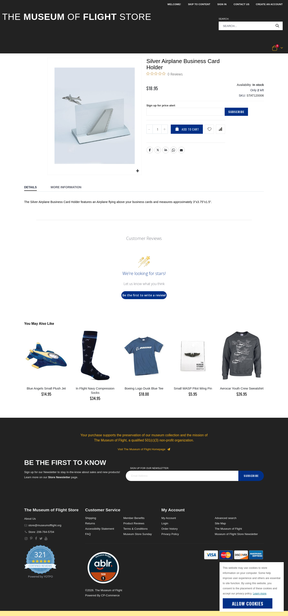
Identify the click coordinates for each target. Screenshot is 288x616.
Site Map (220, 523)
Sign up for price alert (161, 109)
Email (181, 154)
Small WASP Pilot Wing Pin (193, 388)
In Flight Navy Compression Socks (95, 390)
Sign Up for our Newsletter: (149, 468)
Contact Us (241, 4)
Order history (169, 528)
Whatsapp (173, 154)
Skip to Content (199, 4)
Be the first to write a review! (144, 295)
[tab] (33, 187)
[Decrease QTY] (149, 133)
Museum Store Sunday (137, 534)
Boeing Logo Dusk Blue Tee (144, 388)
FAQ (88, 534)
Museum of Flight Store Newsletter (236, 534)
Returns (90, 523)
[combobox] (251, 26)
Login (164, 523)
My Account (168, 518)
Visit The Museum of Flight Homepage (144, 449)
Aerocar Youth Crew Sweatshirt (241, 388)
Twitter (157, 154)
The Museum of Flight (228, 528)
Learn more (259, 593)
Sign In (222, 4)
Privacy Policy (170, 534)
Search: (224, 19)
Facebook (149, 154)
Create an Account (269, 4)
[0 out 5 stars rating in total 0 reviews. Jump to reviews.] (164, 75)
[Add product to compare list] (220, 133)
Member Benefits (133, 518)
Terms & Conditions (135, 528)
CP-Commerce (110, 595)
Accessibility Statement (99, 528)
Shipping (90, 518)
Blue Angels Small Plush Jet (46, 388)
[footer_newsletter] (182, 476)
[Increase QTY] (164, 133)
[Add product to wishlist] (209, 133)
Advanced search (225, 518)
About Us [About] (30, 518)
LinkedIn (165, 154)
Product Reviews (133, 523)
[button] (16, 48)
